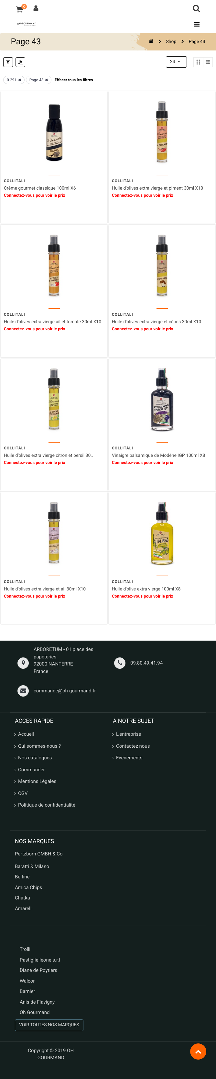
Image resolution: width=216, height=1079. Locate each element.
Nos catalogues (35, 758)
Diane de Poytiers (38, 970)
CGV (23, 793)
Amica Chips (28, 887)
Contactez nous (133, 746)
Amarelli (24, 908)
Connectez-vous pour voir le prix (34, 195)
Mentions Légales (37, 781)
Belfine (22, 877)
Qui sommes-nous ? (39, 746)
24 (176, 61)
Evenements (129, 758)
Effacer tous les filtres (74, 80)
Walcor (27, 981)
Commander (31, 770)
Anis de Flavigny (37, 1002)
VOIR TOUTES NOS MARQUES (49, 1025)
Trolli (25, 949)
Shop (171, 41)
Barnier (27, 991)
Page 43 (197, 41)
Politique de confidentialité (46, 805)
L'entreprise (128, 734)
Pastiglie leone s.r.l (40, 960)
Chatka (22, 898)
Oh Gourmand (34, 1012)
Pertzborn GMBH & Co (39, 854)
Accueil (26, 734)
